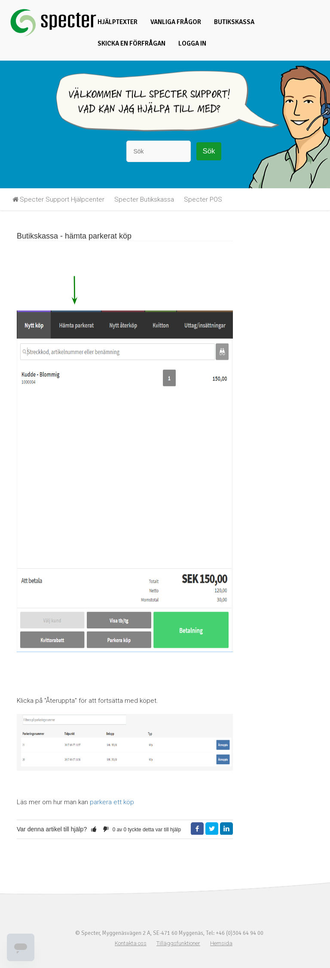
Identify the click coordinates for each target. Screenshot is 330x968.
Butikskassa (234, 22)
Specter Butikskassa (144, 199)
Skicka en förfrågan (131, 43)
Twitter (211, 828)
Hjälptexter (118, 22)
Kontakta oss (131, 943)
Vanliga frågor (175, 22)
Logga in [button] (192, 43)
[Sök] (158, 151)
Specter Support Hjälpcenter (62, 199)
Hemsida (221, 943)
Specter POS (203, 199)
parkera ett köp (112, 802)
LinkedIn (226, 828)
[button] (94, 829)
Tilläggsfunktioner (178, 943)
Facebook (197, 828)
